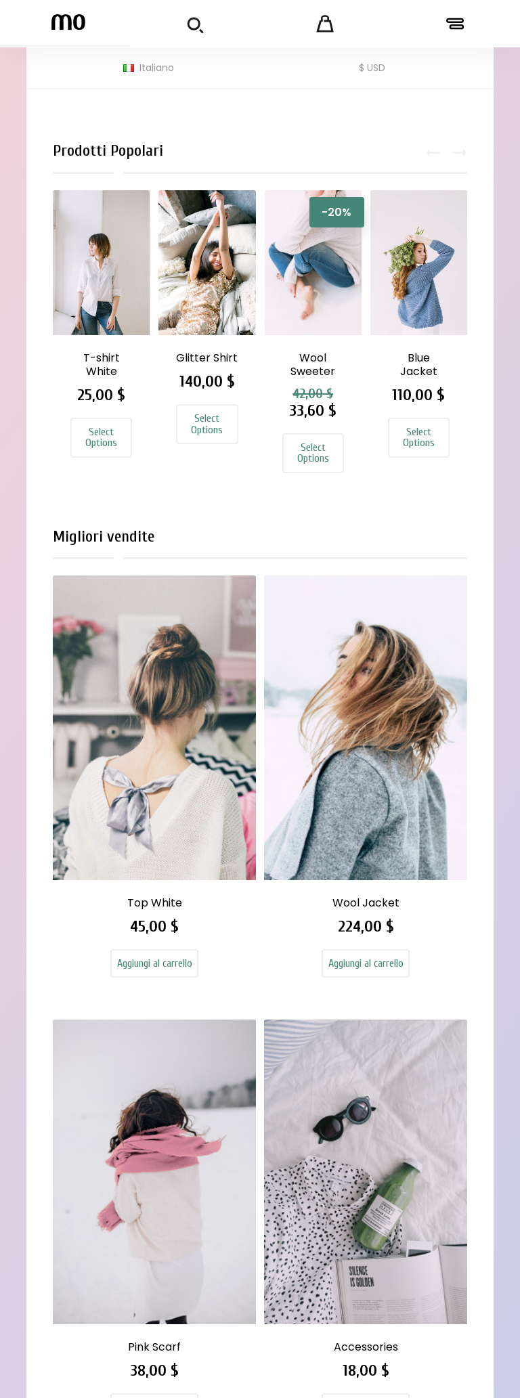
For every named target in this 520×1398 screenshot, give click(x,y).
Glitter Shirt (207, 358)
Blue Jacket (418, 364)
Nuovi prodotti (227, 1092)
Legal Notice (320, 1109)
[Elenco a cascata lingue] (148, 68)
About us (312, 1177)
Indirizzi (404, 1146)
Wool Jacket (207, 760)
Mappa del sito (327, 1250)
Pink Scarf (312, 754)
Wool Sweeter (312, 364)
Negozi (306, 1270)
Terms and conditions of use (322, 1143)
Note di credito (423, 1126)
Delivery (309, 1090)
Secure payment (312, 1204)
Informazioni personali (417, 1080)
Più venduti (218, 1112)
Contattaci (317, 1231)
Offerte (210, 1073)
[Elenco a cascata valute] (372, 68)
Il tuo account (427, 1043)
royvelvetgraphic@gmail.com (118, 1202)
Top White (101, 754)
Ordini (401, 1107)
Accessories (419, 754)
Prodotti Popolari (117, 150)
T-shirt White (101, 364)
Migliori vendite (113, 545)
